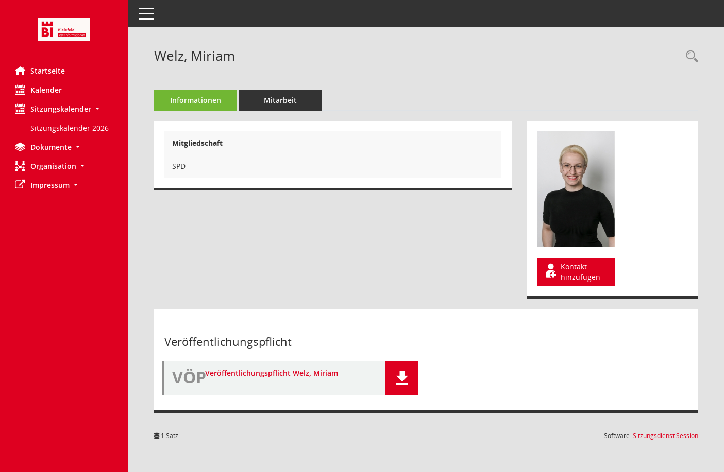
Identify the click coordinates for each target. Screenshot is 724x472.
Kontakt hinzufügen (572, 271)
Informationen (196, 100)
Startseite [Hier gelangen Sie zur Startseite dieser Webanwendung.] (40, 70)
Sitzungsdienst (665, 435)
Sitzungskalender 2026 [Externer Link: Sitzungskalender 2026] (70, 128)
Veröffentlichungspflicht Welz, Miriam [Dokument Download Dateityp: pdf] (272, 373)
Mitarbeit (280, 100)
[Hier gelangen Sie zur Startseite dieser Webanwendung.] (64, 29)
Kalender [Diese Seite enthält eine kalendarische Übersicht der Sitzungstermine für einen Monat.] (38, 89)
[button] (64, 108)
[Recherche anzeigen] (689, 56)
